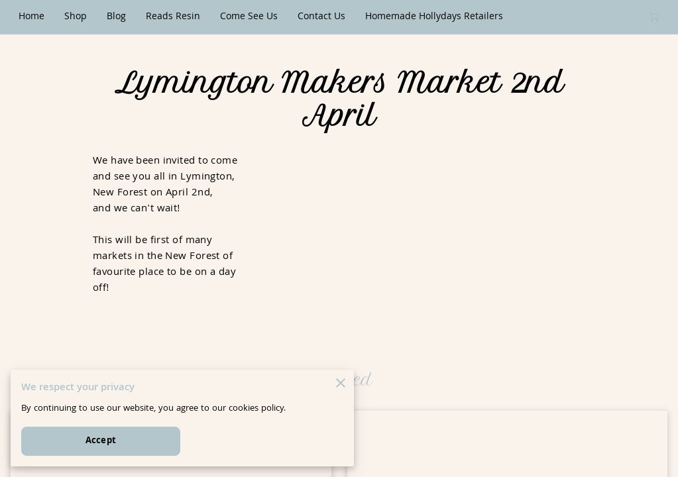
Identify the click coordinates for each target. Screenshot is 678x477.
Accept (100, 441)
